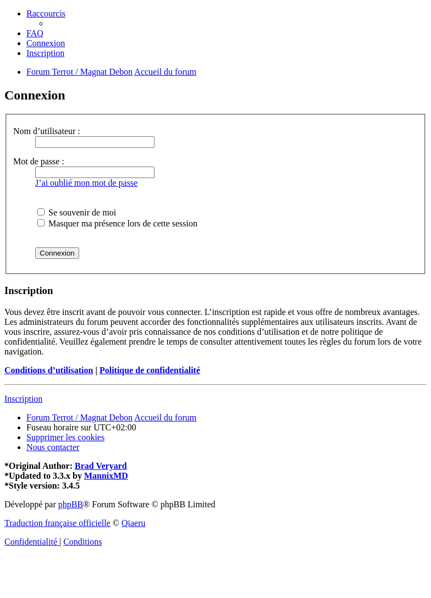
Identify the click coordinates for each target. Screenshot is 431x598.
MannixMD (106, 475)
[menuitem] (34, 33)
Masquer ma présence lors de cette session (117, 223)
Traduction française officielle (57, 523)
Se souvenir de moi (76, 212)
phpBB (70, 504)
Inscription (23, 398)
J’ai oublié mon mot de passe (86, 182)
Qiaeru (133, 523)
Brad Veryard (101, 465)
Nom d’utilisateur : (46, 131)
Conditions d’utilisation (48, 370)
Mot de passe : (38, 161)
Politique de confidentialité (150, 370)
